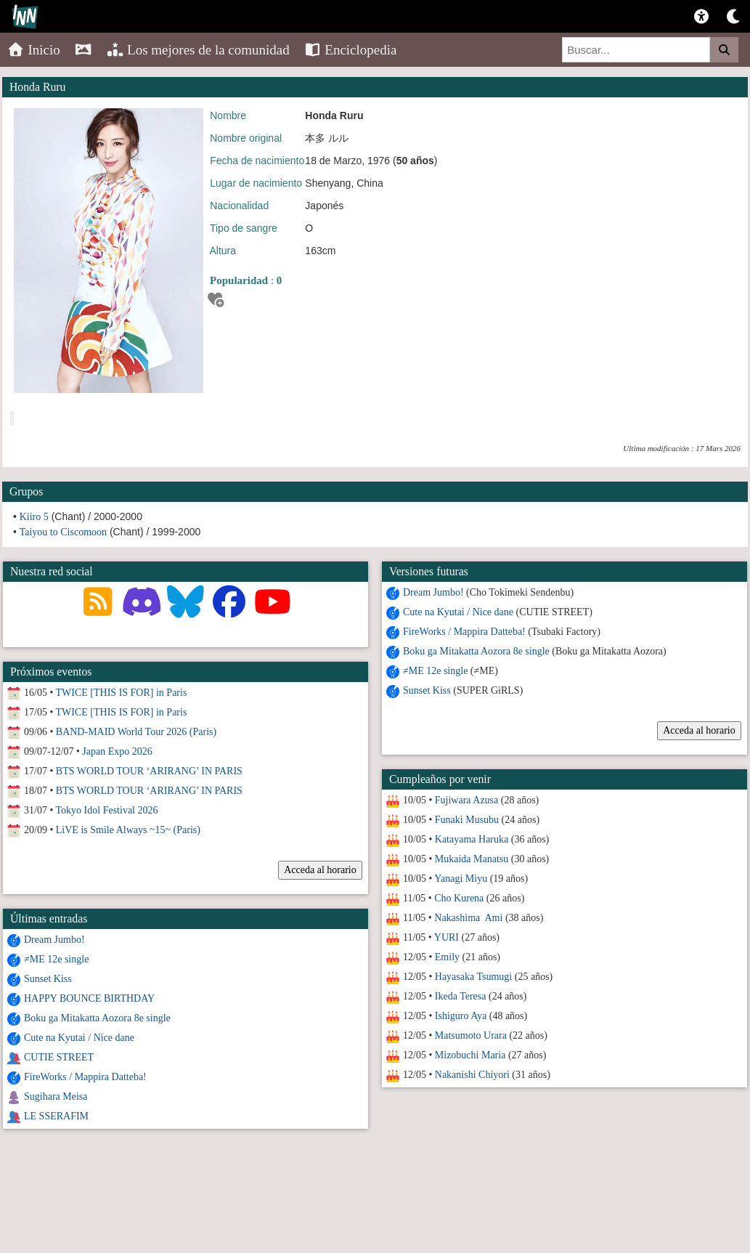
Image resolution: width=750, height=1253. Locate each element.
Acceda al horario (699, 730)
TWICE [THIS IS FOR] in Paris (121, 692)
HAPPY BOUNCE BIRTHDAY (89, 998)
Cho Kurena (459, 898)
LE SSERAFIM (56, 1116)
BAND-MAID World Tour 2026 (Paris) (136, 731)
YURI (445, 937)
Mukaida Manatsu (471, 858)
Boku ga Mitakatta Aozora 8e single (476, 651)
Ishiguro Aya (460, 1015)
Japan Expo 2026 (117, 751)
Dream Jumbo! (433, 592)
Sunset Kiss (427, 690)
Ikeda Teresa (460, 996)
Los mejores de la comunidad (198, 49)
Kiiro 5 (34, 516)
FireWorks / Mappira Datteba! (464, 631)
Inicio (33, 49)
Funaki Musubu (466, 819)
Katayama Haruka (471, 839)
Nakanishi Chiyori (471, 1074)
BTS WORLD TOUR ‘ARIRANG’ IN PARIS (149, 771)
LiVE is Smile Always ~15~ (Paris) (128, 829)
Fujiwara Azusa (465, 800)
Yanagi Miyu (460, 878)
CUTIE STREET (59, 1057)
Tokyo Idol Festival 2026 (107, 810)
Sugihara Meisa (55, 1096)
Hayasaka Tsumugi (472, 976)
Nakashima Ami (468, 917)
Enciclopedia (350, 49)
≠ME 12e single (435, 670)
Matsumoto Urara (470, 1035)
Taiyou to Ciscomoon (63, 532)
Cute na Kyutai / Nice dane (458, 612)
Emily (446, 957)
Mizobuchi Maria (469, 1055)
